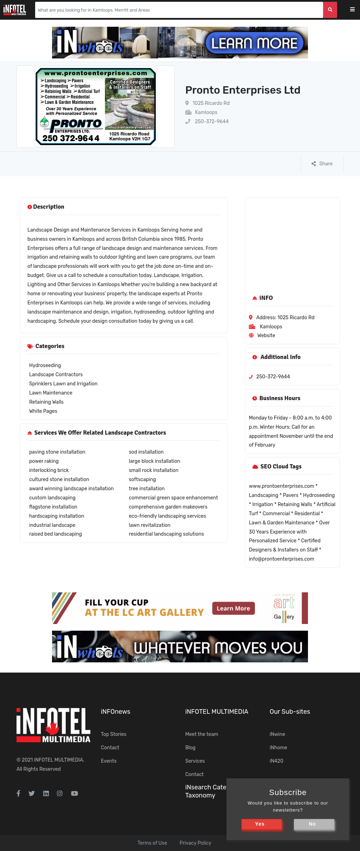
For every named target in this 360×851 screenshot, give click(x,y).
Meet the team (201, 734)
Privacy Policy (195, 843)
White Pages (43, 411)
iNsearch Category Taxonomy (212, 791)
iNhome (278, 748)
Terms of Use (152, 843)
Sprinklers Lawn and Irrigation (63, 384)
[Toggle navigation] (357, 10)
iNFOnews (115, 712)
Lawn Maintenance (50, 393)
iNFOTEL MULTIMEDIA (58, 760)
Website (266, 336)
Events (109, 761)
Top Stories (113, 734)
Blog (190, 748)
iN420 (276, 761)
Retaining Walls (46, 402)
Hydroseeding (45, 365)
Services (195, 761)
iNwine (277, 734)
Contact (110, 748)
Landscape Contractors (56, 375)
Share (322, 164)
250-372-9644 (207, 122)
